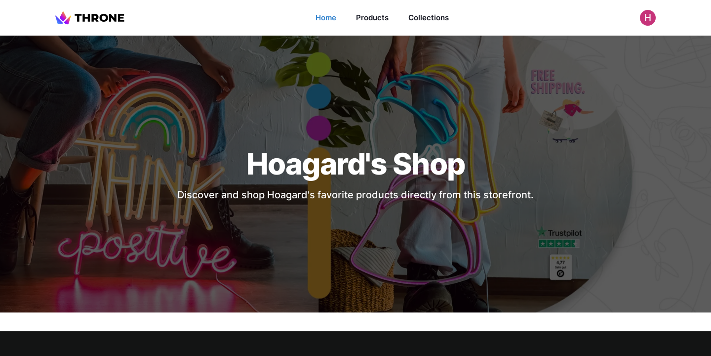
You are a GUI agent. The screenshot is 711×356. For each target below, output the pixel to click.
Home (326, 17)
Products (372, 17)
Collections (428, 17)
